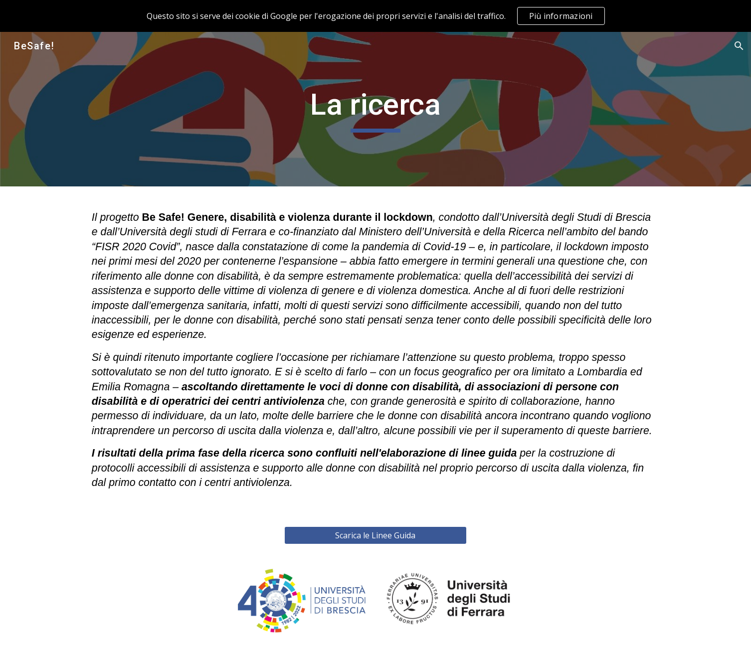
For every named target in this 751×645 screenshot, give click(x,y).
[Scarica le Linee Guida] (375, 535)
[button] (739, 46)
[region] (375, 16)
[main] (375, 109)
